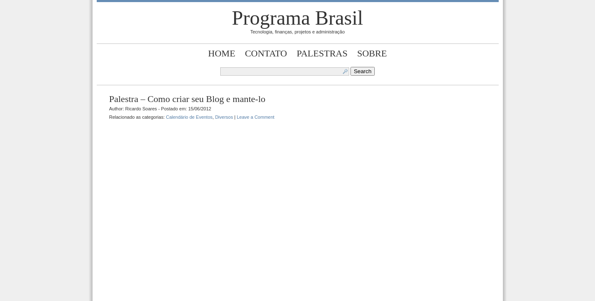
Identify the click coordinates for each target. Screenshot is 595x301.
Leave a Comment (255, 117)
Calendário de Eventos (189, 117)
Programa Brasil (297, 18)
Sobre (372, 53)
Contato (266, 53)
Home (221, 53)
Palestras (321, 53)
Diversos (224, 117)
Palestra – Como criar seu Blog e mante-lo (187, 99)
